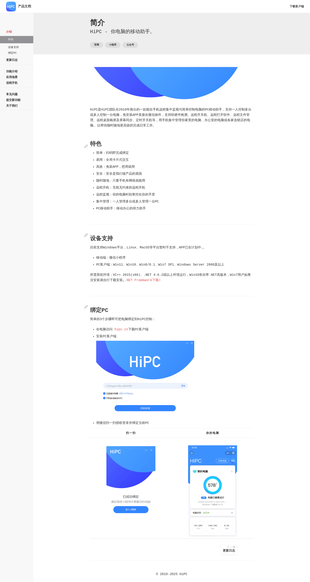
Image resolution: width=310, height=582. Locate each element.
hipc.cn (131, 329)
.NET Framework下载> (153, 280)
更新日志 (239, 549)
